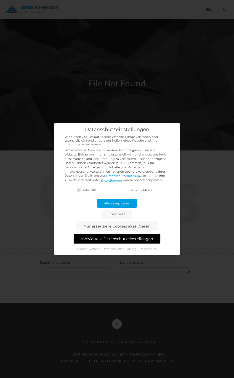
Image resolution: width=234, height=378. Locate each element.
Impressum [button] (148, 249)
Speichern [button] (117, 214)
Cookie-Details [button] (88, 249)
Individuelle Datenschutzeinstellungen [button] (117, 238)
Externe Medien (139, 189)
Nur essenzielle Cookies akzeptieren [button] (117, 226)
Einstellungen (111, 180)
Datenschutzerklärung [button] (119, 249)
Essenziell (87, 189)
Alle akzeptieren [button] (117, 203)
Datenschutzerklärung (123, 176)
